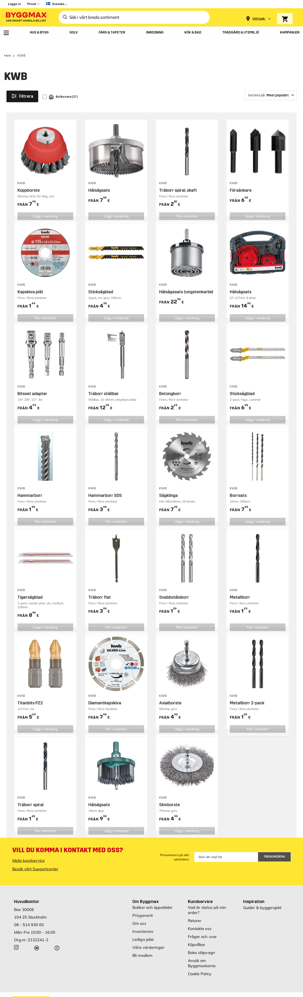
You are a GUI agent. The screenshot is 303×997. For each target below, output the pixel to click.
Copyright (163, 990)
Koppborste (28, 180)
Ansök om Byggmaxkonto (202, 953)
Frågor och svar (202, 926)
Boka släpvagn (201, 942)
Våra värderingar (148, 937)
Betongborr (170, 383)
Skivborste (169, 794)
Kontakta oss (199, 918)
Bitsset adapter (32, 383)
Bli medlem (142, 945)
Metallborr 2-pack (247, 693)
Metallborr (240, 587)
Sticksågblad (100, 281)
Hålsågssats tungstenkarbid (186, 281)
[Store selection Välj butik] (258, 18)
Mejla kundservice (28, 850)
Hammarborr (29, 485)
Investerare (142, 921)
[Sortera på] (271, 85)
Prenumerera (274, 847)
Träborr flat (99, 587)
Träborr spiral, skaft (178, 180)
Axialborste (170, 693)
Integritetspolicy (222, 990)
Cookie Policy (199, 963)
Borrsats (238, 485)
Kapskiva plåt (30, 281)
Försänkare (241, 180)
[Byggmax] (26, 17)
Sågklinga (168, 485)
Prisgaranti (142, 905)
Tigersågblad (30, 587)
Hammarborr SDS (105, 485)
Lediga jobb (143, 929)
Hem (7, 45)
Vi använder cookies (190, 990)
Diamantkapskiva (104, 693)
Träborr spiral (30, 794)
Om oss (139, 913)
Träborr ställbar (103, 383)
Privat (31, 4)
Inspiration (253, 891)
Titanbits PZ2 (30, 693)
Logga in (14, 4)
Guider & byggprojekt (262, 897)
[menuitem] (6, 33)
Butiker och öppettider (152, 897)
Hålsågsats (99, 180)
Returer (194, 910)
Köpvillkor (196, 934)
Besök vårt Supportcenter (35, 859)
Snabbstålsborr (174, 587)
